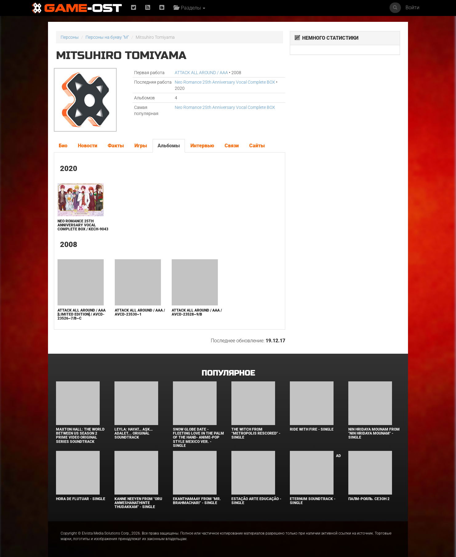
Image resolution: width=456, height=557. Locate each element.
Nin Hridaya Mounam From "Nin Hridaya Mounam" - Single (374, 433)
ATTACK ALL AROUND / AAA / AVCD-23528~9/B (197, 312)
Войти (412, 7)
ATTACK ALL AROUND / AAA (201, 72)
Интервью (202, 146)
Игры (140, 146)
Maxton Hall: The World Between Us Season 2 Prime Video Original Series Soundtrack (80, 435)
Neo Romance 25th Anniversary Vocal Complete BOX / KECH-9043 (83, 225)
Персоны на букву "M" (107, 37)
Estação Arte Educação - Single (256, 501)
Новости (87, 146)
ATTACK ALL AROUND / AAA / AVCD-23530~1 (140, 312)
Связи (232, 146)
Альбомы (169, 146)
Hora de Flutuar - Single (80, 499)
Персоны (70, 37)
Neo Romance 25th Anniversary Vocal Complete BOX (225, 82)
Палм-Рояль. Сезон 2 (369, 499)
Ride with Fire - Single (312, 429)
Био (63, 146)
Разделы (189, 8)
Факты (116, 146)
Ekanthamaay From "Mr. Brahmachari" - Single (197, 501)
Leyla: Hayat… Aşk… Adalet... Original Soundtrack (133, 433)
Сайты (257, 146)
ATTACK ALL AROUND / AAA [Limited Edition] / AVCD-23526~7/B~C (82, 314)
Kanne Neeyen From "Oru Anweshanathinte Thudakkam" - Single (138, 503)
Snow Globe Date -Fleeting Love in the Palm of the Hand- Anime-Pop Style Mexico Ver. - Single (198, 437)
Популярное (228, 373)
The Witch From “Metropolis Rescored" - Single (255, 433)
